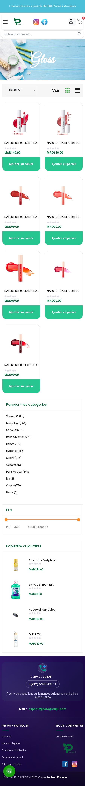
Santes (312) (14, 464)
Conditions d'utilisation (14, 750)
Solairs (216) (13, 457)
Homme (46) (13, 443)
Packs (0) (11, 492)
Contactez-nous (64, 736)
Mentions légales (11, 743)
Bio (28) (10, 478)
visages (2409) (15, 416)
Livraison (6, 736)
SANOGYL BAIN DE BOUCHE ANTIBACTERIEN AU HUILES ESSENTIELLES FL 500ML (42, 585)
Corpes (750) (14, 485)
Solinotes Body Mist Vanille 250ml (42, 560)
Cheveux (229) (15, 430)
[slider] (10, 148)
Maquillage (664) (16, 423)
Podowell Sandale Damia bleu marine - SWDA (43, 610)
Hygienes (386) (15, 450)
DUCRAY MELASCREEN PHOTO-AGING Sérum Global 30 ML (42, 634)
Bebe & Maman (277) (18, 436)
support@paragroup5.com (47, 709)
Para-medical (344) (17, 471)
